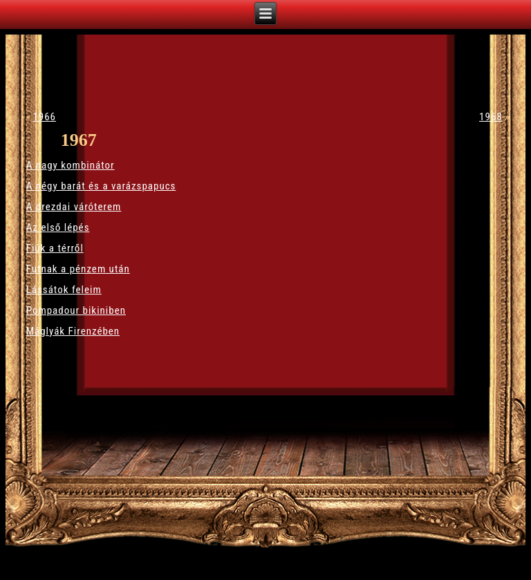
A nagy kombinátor (70, 165)
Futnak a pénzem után (78, 269)
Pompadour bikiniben (76, 310)
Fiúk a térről (55, 248)
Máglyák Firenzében (73, 331)
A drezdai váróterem (74, 206)
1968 (491, 117)
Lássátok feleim (64, 289)
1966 (44, 117)
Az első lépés (58, 227)
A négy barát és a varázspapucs (101, 186)
